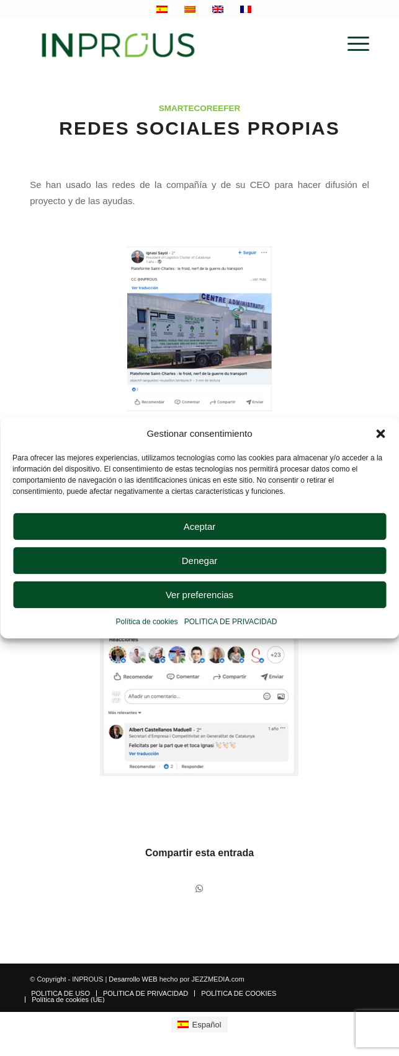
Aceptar (200, 526)
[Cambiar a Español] (199, 1024)
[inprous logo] (165, 44)
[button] (380, 433)
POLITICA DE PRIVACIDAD (230, 622)
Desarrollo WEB (133, 979)
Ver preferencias (199, 594)
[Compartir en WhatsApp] (199, 889)
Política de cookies (147, 622)
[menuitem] (352, 44)
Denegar (200, 560)
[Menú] (352, 44)
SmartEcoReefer (199, 108)
